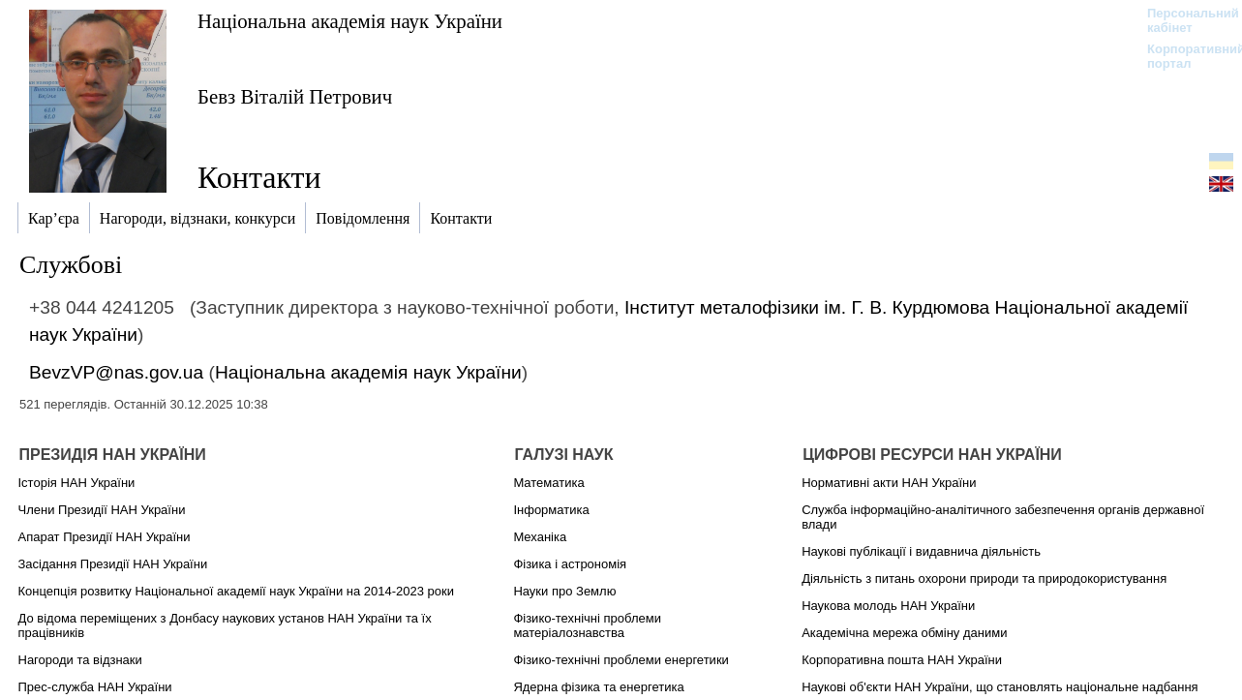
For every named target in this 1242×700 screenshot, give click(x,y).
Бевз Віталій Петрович (294, 96)
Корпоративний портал (1183, 56)
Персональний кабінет (1183, 20)
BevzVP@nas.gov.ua (116, 372)
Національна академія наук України (349, 21)
